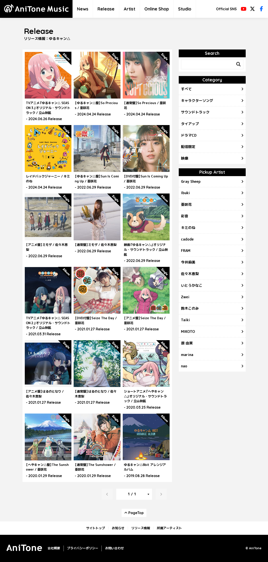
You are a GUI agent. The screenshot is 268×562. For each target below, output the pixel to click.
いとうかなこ (191, 285)
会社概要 (54, 548)
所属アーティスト (169, 528)
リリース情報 (140, 528)
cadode (187, 239)
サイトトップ (95, 528)
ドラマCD (189, 135)
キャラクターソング (197, 100)
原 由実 (187, 343)
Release (106, 9)
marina (187, 354)
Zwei (185, 296)
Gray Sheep (191, 181)
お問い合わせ (114, 548)
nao (184, 366)
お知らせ (118, 528)
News (82, 9)
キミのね (188, 227)
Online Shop (156, 9)
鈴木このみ (190, 308)
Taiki (185, 319)
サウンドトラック (195, 112)
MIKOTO (188, 331)
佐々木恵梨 (190, 273)
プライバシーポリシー (82, 548)
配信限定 (188, 146)
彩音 (184, 216)
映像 (184, 158)
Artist (129, 9)
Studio (184, 9)
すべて (186, 88)
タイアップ (190, 123)
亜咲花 (186, 204)
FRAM (185, 250)
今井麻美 (188, 262)
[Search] (238, 64)
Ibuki (185, 192)
